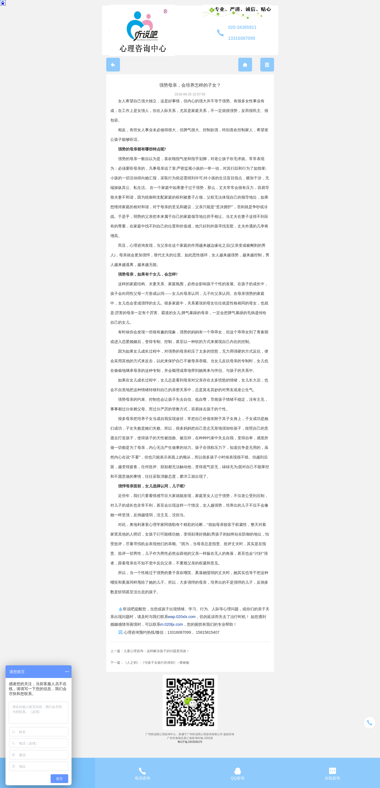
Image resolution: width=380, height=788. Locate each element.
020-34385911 (242, 27)
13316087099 (241, 38)
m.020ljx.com (171, 624)
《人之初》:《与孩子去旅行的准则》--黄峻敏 (156, 663)
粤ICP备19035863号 (190, 741)
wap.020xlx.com (182, 616)
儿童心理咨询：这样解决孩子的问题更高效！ (157, 651)
